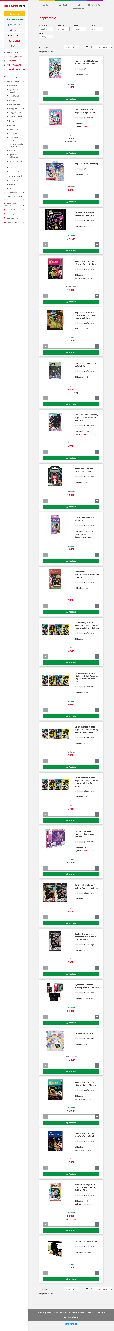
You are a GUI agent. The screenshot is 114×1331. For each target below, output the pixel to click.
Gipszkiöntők (13, 100)
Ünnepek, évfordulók (14, 214)
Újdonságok (10, 61)
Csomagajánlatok (13, 57)
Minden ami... (14, 210)
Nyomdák (11, 150)
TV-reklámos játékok (14, 69)
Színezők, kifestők (14, 180)
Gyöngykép (16, 108)
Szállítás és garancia (44, 1313)
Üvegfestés (12, 184)
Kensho (84, 851)
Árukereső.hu (71, 1328)
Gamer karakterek (14, 222)
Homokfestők (13, 125)
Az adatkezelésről (60, 1313)
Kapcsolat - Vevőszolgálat (96, 1313)
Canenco (85, 127)
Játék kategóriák (14, 77)
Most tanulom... (14, 218)
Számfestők (12, 168)
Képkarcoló (12, 133)
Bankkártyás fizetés (71, 1317)
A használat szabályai (76, 1313)
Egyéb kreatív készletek (13, 90)
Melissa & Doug (87, 1204)
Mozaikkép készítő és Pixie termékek (16, 145)
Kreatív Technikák (14, 81)
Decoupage (12, 85)
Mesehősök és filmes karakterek (14, 198)
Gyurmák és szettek (15, 117)
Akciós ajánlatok (13, 65)
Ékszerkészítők (13, 96)
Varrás (10, 188)
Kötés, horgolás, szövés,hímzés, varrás (16, 138)
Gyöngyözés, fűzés (15, 113)
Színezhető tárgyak (15, 176)
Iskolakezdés (11, 52)
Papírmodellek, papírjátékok (13, 156)
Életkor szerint (14, 193)
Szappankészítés (14, 172)
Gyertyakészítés (14, 104)
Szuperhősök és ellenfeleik (14, 204)
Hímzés (11, 121)
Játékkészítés (13, 129)
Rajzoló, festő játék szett (15, 162)
